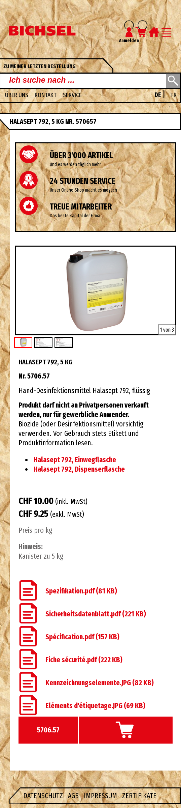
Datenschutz (44, 795)
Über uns (17, 95)
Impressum (101, 795)
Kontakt (46, 95)
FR (174, 95)
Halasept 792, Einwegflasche (75, 459)
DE (158, 95)
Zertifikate (139, 795)
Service (72, 95)
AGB (74, 795)
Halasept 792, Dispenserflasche (79, 469)
